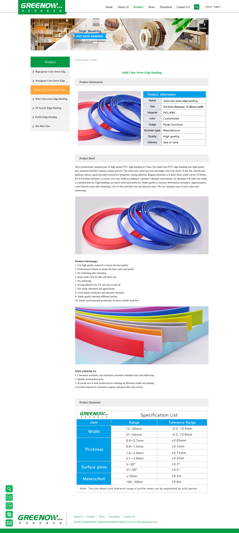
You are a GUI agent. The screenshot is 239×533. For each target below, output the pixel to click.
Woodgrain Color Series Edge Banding (51, 80)
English (217, 7)
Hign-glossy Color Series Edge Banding (51, 71)
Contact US (183, 7)
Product (138, 7)
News (151, 7)
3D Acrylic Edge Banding (48, 108)
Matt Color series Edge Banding (51, 99)
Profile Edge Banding (46, 117)
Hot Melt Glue (42, 126)
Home (109, 7)
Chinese (208, 7)
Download (166, 7)
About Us (123, 7)
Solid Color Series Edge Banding (51, 90)
